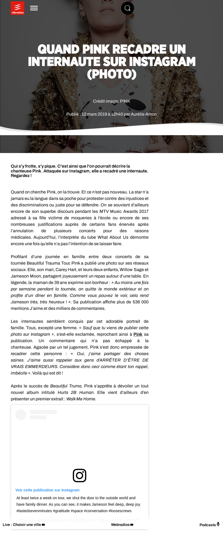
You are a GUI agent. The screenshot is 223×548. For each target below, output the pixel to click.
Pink (137, 334)
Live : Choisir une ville (22, 525)
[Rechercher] (127, 8)
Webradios (120, 525)
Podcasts (210, 524)
